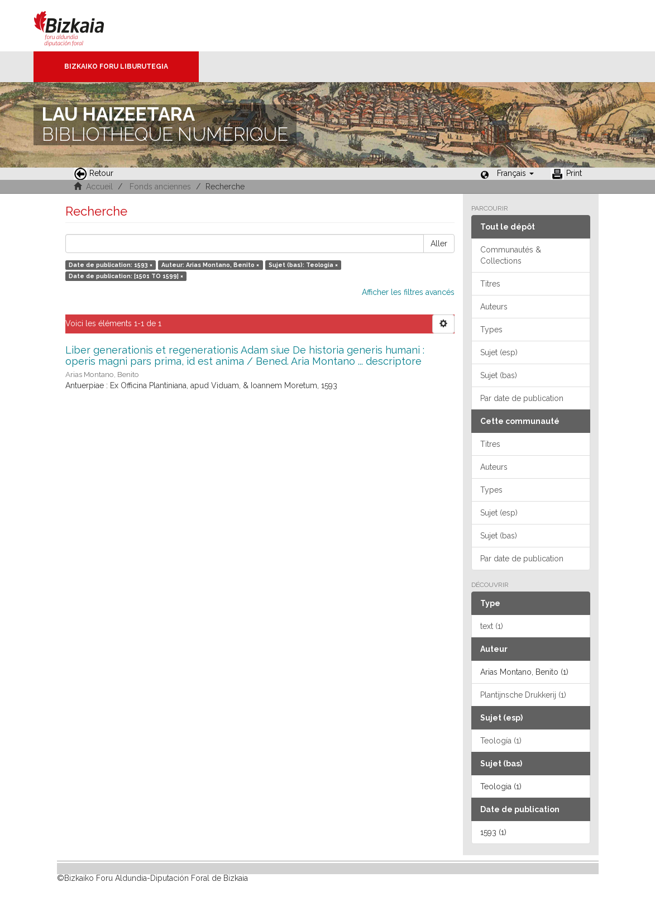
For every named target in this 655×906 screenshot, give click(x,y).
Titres (490, 283)
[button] (515, 173)
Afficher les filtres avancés (408, 292)
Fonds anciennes (160, 186)
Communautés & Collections (510, 255)
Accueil (99, 186)
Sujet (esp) (499, 352)
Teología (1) (501, 740)
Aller (439, 243)
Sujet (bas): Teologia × (303, 264)
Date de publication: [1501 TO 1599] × (126, 276)
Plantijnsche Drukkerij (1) (523, 694)
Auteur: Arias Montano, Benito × (210, 264)
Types (491, 329)
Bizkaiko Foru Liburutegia (116, 66)
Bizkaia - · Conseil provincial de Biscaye (81, 25)
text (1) (491, 626)
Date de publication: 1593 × (110, 264)
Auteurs (494, 306)
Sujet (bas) (498, 375)
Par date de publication (521, 398)
